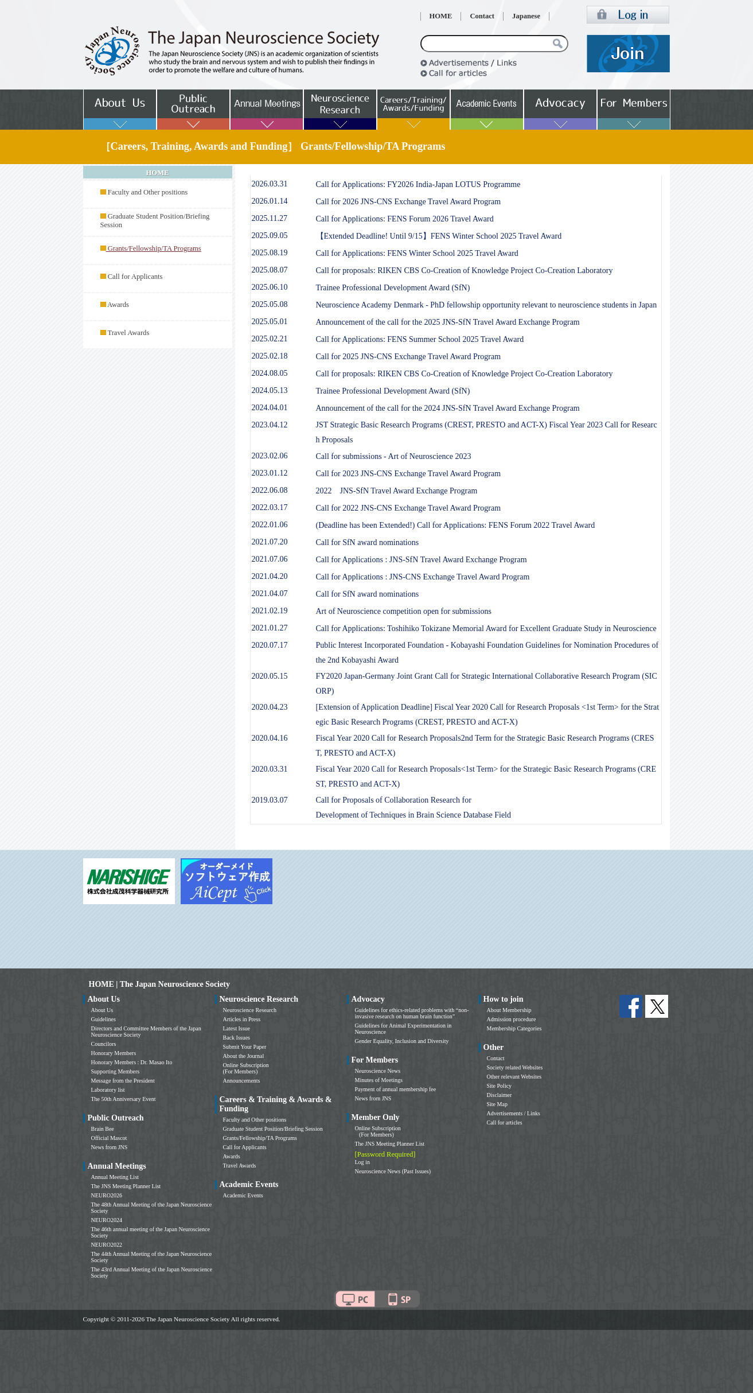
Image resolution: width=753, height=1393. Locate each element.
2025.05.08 (270, 304)
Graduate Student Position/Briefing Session (273, 1129)
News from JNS (109, 1147)
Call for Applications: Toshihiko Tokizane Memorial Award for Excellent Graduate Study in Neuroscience (486, 628)
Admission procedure (511, 1019)
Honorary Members (113, 1053)
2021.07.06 (270, 559)
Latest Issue (237, 1028)
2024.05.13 (270, 390)
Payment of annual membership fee (395, 1089)
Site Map (497, 1104)
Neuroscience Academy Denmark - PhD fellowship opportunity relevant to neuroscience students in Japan (486, 305)
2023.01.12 (270, 473)
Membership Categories (514, 1028)
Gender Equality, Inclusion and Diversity (402, 1041)
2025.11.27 (269, 218)
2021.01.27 (270, 628)
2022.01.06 (270, 524)
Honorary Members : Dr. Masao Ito (132, 1062)
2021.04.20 (270, 576)
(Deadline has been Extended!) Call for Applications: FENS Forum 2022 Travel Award (455, 525)
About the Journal (243, 1056)
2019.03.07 (270, 800)
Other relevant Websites (514, 1076)
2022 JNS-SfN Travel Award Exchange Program (397, 491)
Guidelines (103, 1019)
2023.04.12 (270, 425)
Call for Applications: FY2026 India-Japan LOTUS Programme (418, 184)
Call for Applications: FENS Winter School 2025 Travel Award (417, 253)
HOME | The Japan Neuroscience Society (159, 984)
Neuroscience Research (250, 1010)
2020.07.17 (270, 645)
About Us (102, 1010)
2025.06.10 (270, 287)
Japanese (526, 16)
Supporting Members (115, 1071)
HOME (441, 16)
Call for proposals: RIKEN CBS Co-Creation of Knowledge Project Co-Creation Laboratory (464, 270)
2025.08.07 (270, 270)
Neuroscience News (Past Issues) (393, 1171)
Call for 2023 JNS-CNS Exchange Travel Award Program (408, 473)
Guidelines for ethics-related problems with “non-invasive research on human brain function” (412, 1013)
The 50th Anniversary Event (123, 1099)
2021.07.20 (270, 542)
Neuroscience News (378, 1071)
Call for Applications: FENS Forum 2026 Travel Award (405, 219)
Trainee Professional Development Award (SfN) (393, 287)
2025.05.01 (270, 321)
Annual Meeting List (115, 1177)
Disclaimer (499, 1095)
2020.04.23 (270, 707)
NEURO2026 (106, 1195)
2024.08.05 (270, 373)
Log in (362, 1162)
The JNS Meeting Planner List (126, 1186)
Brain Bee (102, 1129)
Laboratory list (108, 1090)
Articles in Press (242, 1019)
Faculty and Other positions (148, 192)
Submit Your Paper (245, 1047)
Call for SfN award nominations (367, 542)
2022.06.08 (270, 490)
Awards (118, 305)
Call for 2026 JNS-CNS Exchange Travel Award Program (408, 201)
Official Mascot (109, 1138)
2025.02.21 (270, 338)
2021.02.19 (270, 610)
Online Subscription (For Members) (246, 1068)
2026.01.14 (270, 201)
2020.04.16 (270, 738)
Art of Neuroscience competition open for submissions (403, 611)
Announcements (241, 1080)
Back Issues (237, 1037)
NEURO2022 (106, 1245)
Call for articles (504, 1122)
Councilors (103, 1044)
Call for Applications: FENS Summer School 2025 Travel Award (420, 339)
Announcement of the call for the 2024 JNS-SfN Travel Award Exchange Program (448, 408)
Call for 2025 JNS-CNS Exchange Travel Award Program (408, 356)
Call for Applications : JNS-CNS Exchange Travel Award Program (423, 577)
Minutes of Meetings (379, 1080)
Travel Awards (128, 333)
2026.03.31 (270, 184)
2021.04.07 (270, 593)
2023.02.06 (270, 456)
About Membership (509, 1010)
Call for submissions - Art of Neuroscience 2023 (393, 456)
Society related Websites (515, 1067)
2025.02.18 (270, 356)
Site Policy (499, 1086)
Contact (482, 16)
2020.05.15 (270, 676)
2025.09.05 (270, 235)
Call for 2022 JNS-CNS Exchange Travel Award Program (408, 508)
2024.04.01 (270, 407)
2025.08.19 (270, 252)
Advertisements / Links (513, 1113)
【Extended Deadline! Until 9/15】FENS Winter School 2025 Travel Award (439, 236)
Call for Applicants (135, 277)
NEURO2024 (106, 1220)
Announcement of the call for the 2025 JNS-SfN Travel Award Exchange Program (448, 322)
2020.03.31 (270, 769)
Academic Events (243, 1195)
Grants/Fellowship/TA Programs (260, 1138)
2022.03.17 (270, 507)
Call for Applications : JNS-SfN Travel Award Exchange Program (421, 559)
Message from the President (123, 1080)
